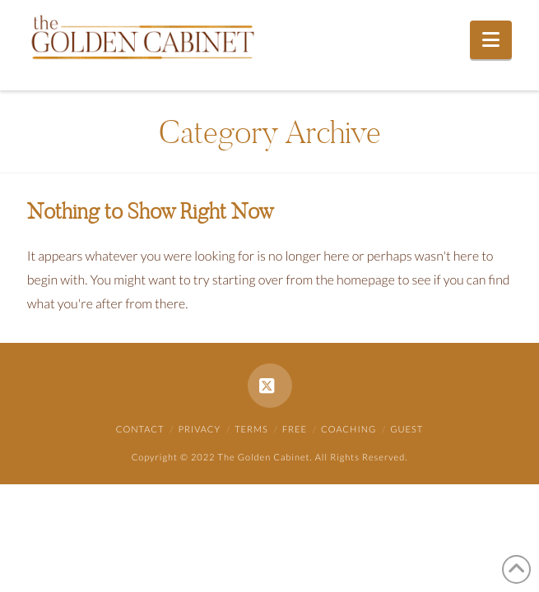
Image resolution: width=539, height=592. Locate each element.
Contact (140, 429)
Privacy (200, 429)
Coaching (348, 429)
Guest (406, 429)
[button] (491, 40)
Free (294, 429)
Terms (251, 429)
